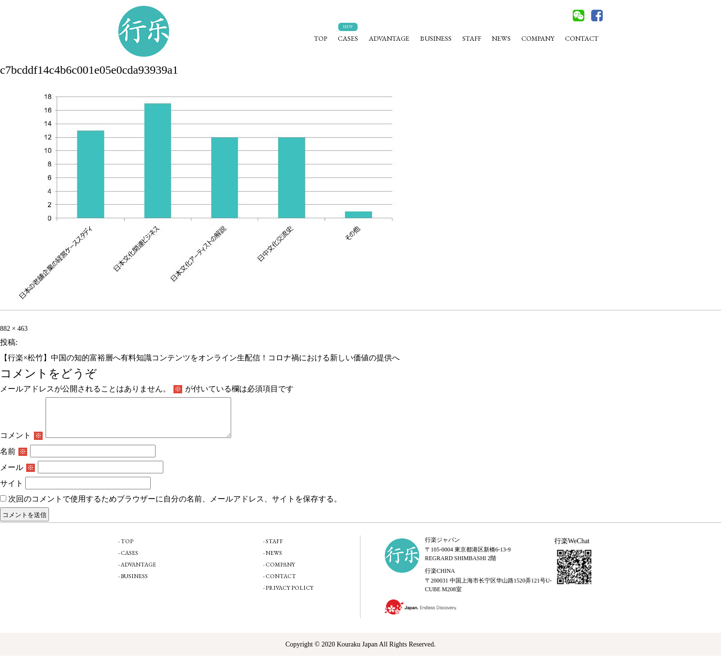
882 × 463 (14, 328)
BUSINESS (436, 38)
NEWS (501, 38)
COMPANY (537, 38)
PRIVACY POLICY (289, 595)
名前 (13, 458)
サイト (11, 490)
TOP (320, 38)
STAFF (471, 38)
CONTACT (581, 38)
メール (17, 474)
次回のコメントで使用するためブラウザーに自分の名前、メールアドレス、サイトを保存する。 (175, 506)
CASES (348, 38)
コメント (21, 442)
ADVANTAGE (389, 38)
